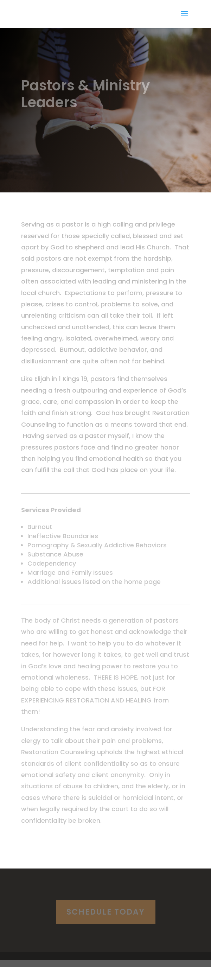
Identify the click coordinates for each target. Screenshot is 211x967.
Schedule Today (105, 911)
